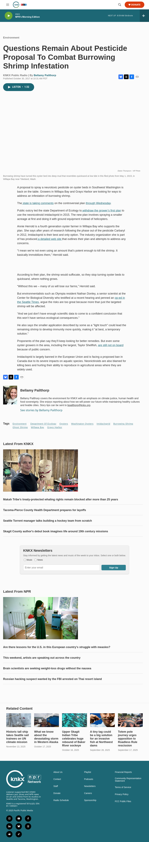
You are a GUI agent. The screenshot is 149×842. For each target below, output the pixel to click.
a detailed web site (49, 239)
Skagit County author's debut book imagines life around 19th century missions (55, 531)
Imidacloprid (103, 423)
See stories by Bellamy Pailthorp (41, 410)
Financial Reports (123, 772)
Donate (135, 4)
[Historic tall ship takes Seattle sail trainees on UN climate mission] (18, 720)
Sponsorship (90, 800)
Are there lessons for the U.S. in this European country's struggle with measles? (56, 647)
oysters (63, 423)
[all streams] (144, 15)
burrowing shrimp (123, 423)
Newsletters (90, 786)
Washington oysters (82, 423)
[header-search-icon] (120, 4)
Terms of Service (123, 787)
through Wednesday (98, 203)
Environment (11, 37)
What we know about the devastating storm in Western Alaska (46, 737)
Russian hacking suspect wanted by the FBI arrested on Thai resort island (52, 679)
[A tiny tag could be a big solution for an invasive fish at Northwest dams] (102, 720)
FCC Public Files (123, 801)
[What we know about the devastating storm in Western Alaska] (46, 720)
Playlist (87, 772)
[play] (8, 16)
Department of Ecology (43, 423)
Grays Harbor (54, 427)
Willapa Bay (37, 427)
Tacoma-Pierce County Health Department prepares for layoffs (44, 510)
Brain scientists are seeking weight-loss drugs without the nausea (47, 668)
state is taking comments (38, 203)
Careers (88, 793)
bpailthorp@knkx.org (78, 405)
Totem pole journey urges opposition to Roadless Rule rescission (127, 738)
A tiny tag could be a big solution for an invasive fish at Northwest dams (101, 738)
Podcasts (88, 779)
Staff (55, 786)
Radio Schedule (61, 800)
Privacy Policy (121, 794)
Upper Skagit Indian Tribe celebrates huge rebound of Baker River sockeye (73, 738)
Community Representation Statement (128, 779)
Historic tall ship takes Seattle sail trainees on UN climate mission (17, 737)
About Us (57, 772)
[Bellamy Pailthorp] (10, 395)
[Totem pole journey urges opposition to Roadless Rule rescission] (130, 720)
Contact (57, 779)
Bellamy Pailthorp (45, 75)
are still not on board (110, 345)
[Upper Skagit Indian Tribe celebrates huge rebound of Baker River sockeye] (74, 720)
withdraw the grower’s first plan (101, 210)
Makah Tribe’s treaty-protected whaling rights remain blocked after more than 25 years (60, 499)
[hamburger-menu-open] (8, 5)
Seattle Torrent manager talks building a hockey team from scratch (47, 520)
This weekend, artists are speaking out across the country (41, 657)
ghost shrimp (20, 427)
